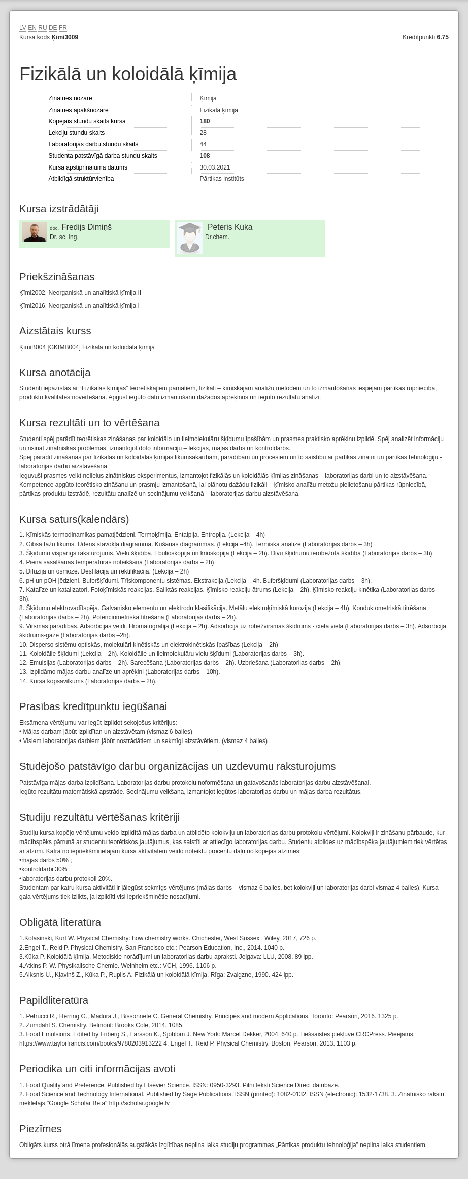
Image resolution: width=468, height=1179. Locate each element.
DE (53, 27)
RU (42, 27)
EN (32, 27)
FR (63, 27)
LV (22, 27)
